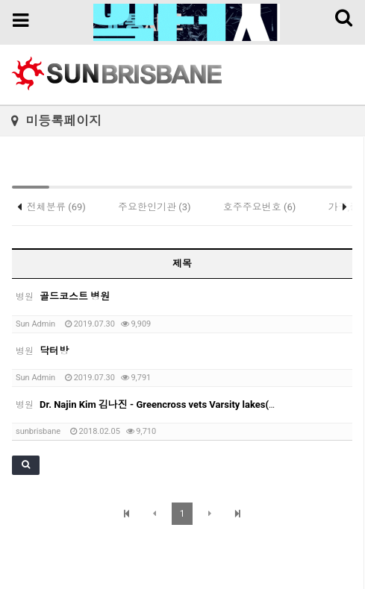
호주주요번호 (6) (259, 206)
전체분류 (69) (56, 206)
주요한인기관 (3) (154, 206)
